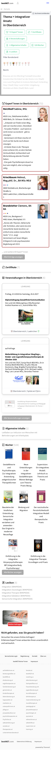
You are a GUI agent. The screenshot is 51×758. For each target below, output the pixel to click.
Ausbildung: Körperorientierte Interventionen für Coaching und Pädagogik (31, 402)
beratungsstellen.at (9, 674)
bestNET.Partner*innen (20, 661)
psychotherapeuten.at (10, 716)
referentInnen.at (31, 719)
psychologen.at (31, 713)
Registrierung (25, 656)
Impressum (34, 661)
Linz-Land (7, 82)
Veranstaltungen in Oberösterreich (23, 278)
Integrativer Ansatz (16, 19)
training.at (29, 729)
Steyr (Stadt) (8, 85)
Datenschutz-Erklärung (24, 742)
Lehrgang (25, 286)
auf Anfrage (10, 348)
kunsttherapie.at (31, 693)
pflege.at (5, 710)
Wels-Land (29, 88)
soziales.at (6, 726)
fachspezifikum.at (32, 683)
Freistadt (28, 76)
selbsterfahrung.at (9, 723)
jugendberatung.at (32, 690)
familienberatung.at (9, 687)
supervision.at (30, 726)
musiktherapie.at (31, 703)
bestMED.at (6, 677)
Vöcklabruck (8, 88)
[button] (47, 3)
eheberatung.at (8, 680)
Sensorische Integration (17, 598)
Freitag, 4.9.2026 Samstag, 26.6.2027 (22, 294)
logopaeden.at (7, 700)
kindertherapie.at (8, 693)
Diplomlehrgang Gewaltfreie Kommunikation (25, 299)
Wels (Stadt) (19, 88)
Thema (7, 17)
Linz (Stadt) (39, 79)
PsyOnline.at (7, 719)
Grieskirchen (8, 79)
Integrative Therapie (15, 592)
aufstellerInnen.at (8, 670)
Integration (12, 586)
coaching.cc (29, 677)
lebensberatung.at (9, 697)
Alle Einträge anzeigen (13, 257)
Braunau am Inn (10, 76)
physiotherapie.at (32, 710)
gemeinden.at (7, 690)
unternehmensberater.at (11, 733)
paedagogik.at (30, 706)
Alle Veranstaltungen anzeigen (17, 418)
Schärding (43, 82)
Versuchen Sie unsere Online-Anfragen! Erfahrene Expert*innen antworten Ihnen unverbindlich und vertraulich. (25, 638)
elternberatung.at (31, 680)
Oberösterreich (16, 25)
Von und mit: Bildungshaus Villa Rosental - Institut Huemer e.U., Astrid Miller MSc (23, 304)
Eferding (20, 76)
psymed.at (29, 716)
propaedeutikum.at (9, 713)
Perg (14, 82)
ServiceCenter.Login (11, 656)
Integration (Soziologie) (17, 589)
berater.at (29, 670)
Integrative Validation (16, 595)
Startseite (7, 9)
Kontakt (34, 656)
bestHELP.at (30, 674)
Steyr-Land (18, 85)
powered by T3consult (43, 747)
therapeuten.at (7, 729)
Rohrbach (34, 82)
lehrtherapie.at (31, 697)
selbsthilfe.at (30, 723)
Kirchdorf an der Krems (24, 79)
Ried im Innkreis (23, 82)
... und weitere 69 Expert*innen (15, 252)
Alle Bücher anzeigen (13, 572)
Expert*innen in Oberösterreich (22, 103)
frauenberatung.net (32, 687)
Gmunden (36, 76)
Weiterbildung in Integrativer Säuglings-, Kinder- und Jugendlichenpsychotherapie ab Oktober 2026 (24, 357)
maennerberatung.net (33, 700)
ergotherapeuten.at (9, 683)
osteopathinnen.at (9, 706)
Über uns (43, 656)
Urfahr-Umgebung (31, 85)
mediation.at (7, 703)
